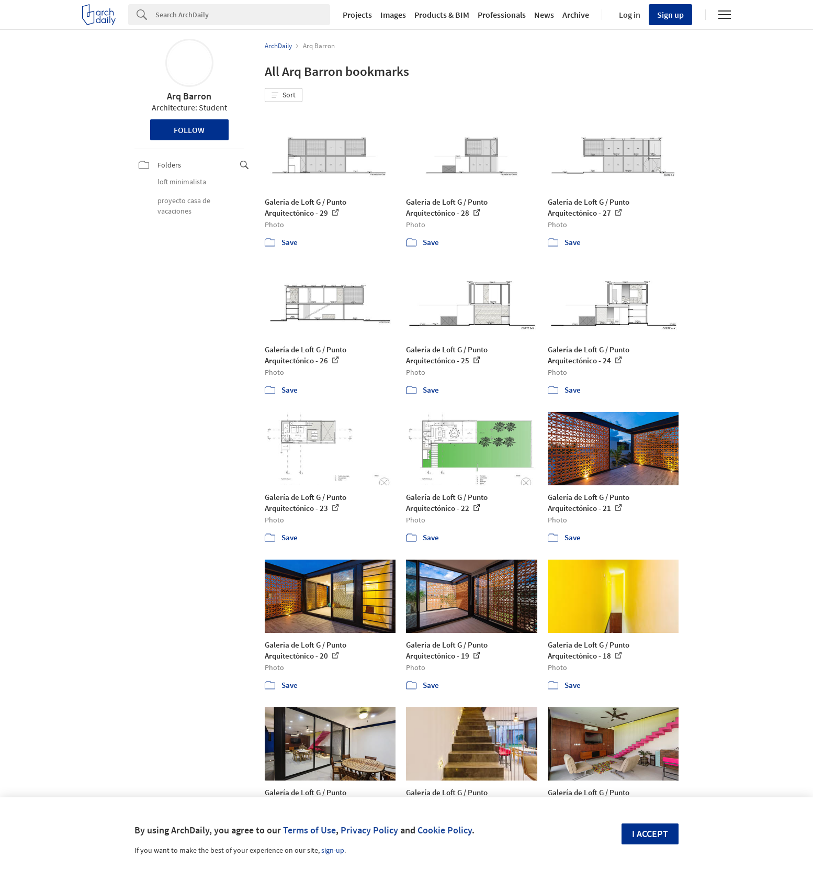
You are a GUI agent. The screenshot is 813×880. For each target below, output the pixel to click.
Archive (575, 14)
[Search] (242, 14)
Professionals (502, 14)
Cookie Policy (444, 830)
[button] (283, 95)
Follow (189, 130)
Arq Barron (189, 96)
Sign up (670, 14)
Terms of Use (309, 830)
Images (393, 14)
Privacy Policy (369, 830)
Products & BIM (441, 14)
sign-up (332, 850)
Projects (357, 14)
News (544, 14)
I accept (650, 834)
